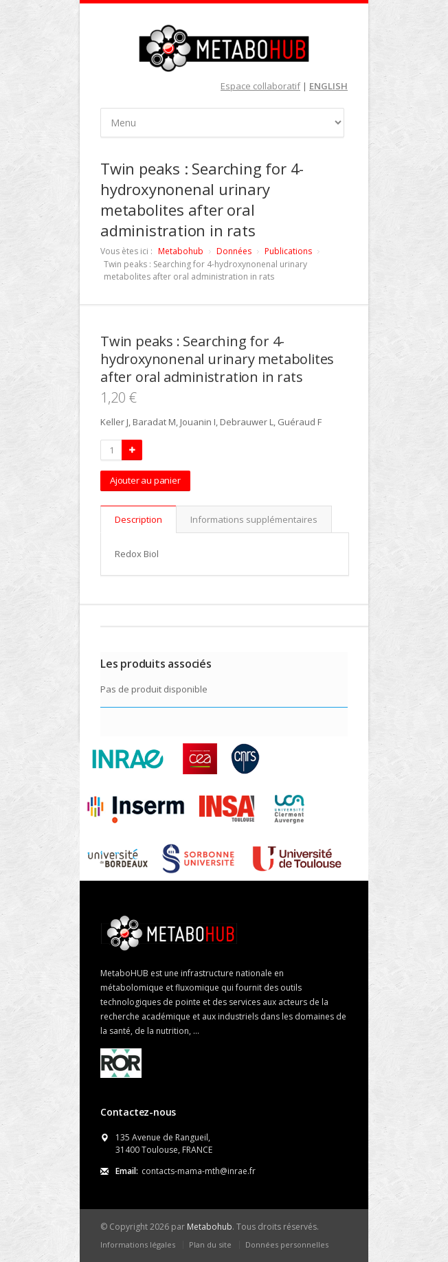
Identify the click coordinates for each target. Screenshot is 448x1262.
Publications (288, 251)
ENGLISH (328, 86)
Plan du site (210, 1244)
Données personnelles (286, 1244)
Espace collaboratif (260, 86)
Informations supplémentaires (253, 519)
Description (138, 519)
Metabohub (180, 251)
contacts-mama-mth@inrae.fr (199, 1171)
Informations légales (137, 1244)
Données (233, 251)
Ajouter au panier (145, 480)
